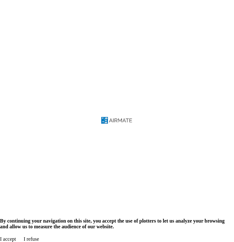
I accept (8, 239)
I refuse (31, 239)
